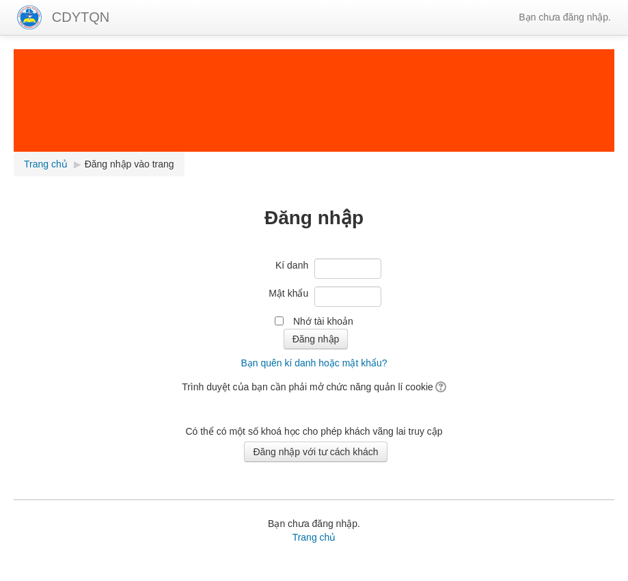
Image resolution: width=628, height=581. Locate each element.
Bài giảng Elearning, (125, 560)
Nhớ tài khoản (323, 321)
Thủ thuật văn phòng (416, 560)
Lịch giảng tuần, (48, 560)
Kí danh (291, 265)
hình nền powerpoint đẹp (94, 574)
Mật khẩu (288, 293)
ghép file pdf (487, 560)
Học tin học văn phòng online (310, 560)
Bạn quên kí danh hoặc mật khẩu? (314, 362)
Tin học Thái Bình (290, 574)
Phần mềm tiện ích (208, 560)
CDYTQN (80, 17)
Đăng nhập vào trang (129, 164)
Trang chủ (314, 537)
